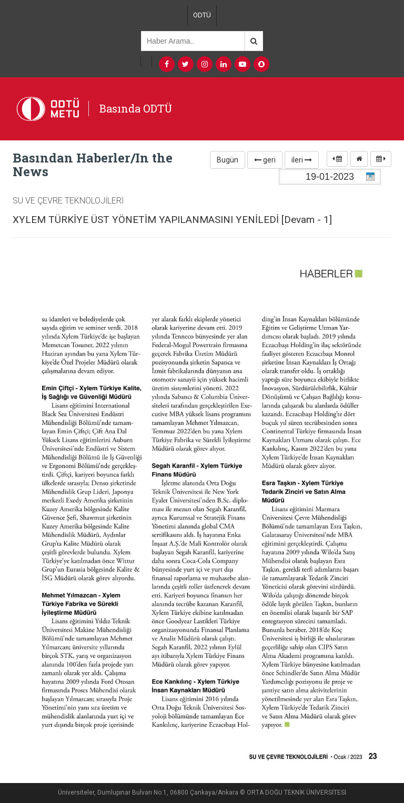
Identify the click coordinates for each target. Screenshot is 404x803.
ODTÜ (202, 15)
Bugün (227, 160)
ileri (301, 160)
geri (265, 160)
